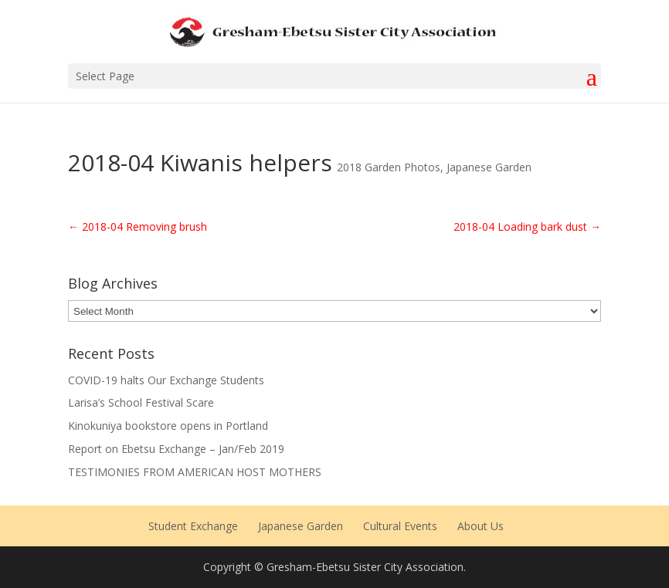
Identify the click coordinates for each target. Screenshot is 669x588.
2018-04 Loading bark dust (527, 226)
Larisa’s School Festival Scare (141, 402)
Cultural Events (400, 526)
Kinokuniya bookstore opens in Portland (168, 425)
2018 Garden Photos (388, 167)
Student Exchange (193, 526)
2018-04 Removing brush (137, 226)
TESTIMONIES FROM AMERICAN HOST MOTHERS (194, 472)
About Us (480, 526)
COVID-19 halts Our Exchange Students (166, 380)
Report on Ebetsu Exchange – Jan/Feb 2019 (176, 448)
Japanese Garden (489, 167)
